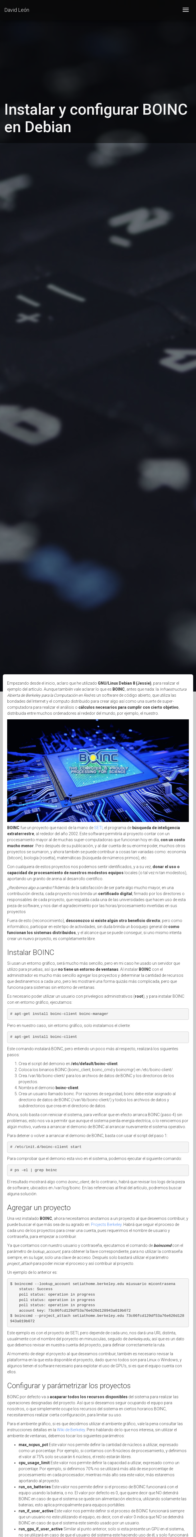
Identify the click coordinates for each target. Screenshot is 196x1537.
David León (16, 10)
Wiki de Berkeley (71, 1429)
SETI (98, 827)
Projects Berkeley (106, 1224)
